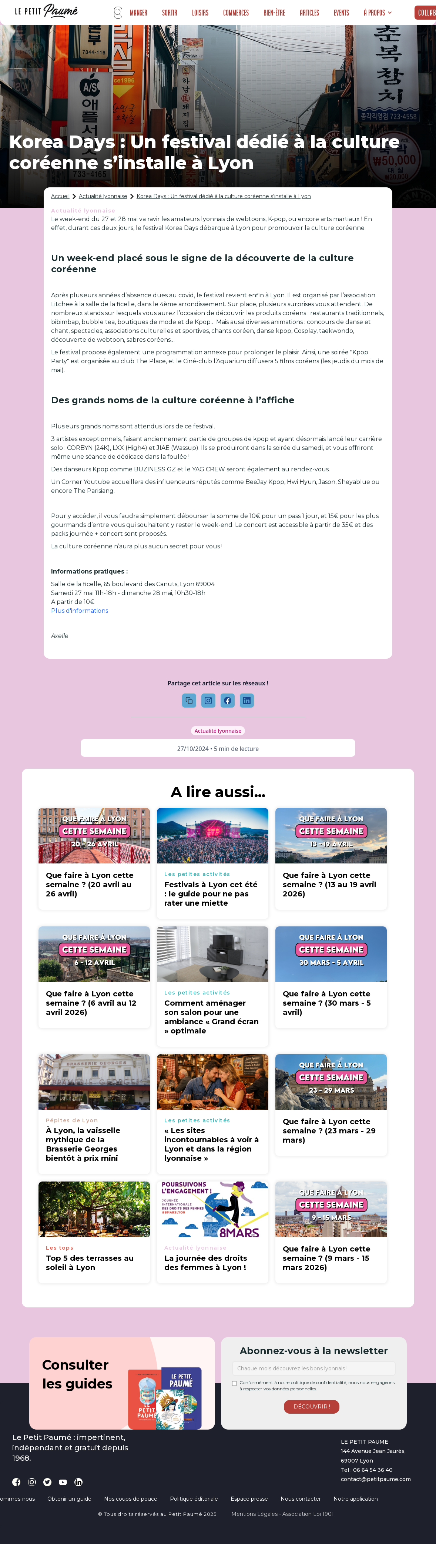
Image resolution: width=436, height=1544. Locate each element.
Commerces (236, 12)
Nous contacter (301, 1498)
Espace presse (249, 1498)
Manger (138, 12)
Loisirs (200, 12)
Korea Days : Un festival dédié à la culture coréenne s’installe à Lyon (224, 196)
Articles (309, 12)
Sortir (169, 12)
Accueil (60, 196)
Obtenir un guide (69, 1498)
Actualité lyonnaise (103, 196)
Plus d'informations (79, 610)
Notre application (355, 1498)
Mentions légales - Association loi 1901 (282, 1514)
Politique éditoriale (194, 1498)
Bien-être (274, 12)
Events (341, 12)
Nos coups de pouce (130, 1498)
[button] (378, 12)
